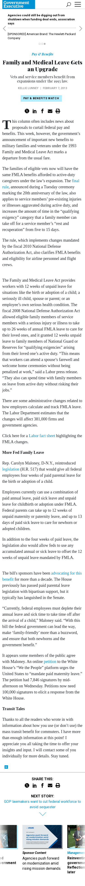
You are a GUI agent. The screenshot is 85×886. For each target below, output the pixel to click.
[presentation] (4, 850)
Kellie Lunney (28, 88)
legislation (10, 469)
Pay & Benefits (42, 54)
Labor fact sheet (42, 436)
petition (50, 661)
